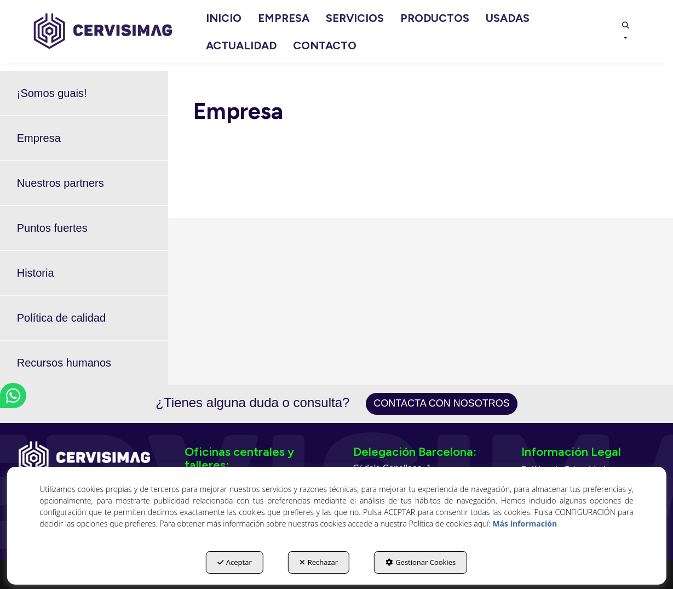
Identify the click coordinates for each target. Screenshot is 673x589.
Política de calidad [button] (61, 318)
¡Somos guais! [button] (52, 93)
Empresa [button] (39, 138)
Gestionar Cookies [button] (421, 562)
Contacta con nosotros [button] (441, 403)
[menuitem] (224, 18)
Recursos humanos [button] (64, 363)
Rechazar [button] (319, 562)
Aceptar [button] (234, 562)
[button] (102, 31)
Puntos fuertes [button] (52, 228)
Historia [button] (35, 273)
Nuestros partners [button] (60, 183)
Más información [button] (524, 523)
